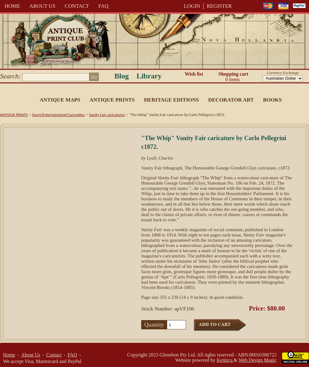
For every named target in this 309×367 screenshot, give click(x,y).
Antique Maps (60, 100)
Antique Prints (112, 100)
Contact (77, 6)
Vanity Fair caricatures (107, 114)
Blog (121, 76)
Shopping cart (233, 76)
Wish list (194, 74)
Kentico (225, 360)
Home (12, 6)
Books (272, 100)
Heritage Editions (171, 100)
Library (149, 76)
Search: (10, 76)
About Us (42, 6)
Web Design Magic (258, 360)
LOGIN (192, 6)
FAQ (103, 6)
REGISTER (219, 6)
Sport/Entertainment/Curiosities (58, 114)
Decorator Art (231, 100)
